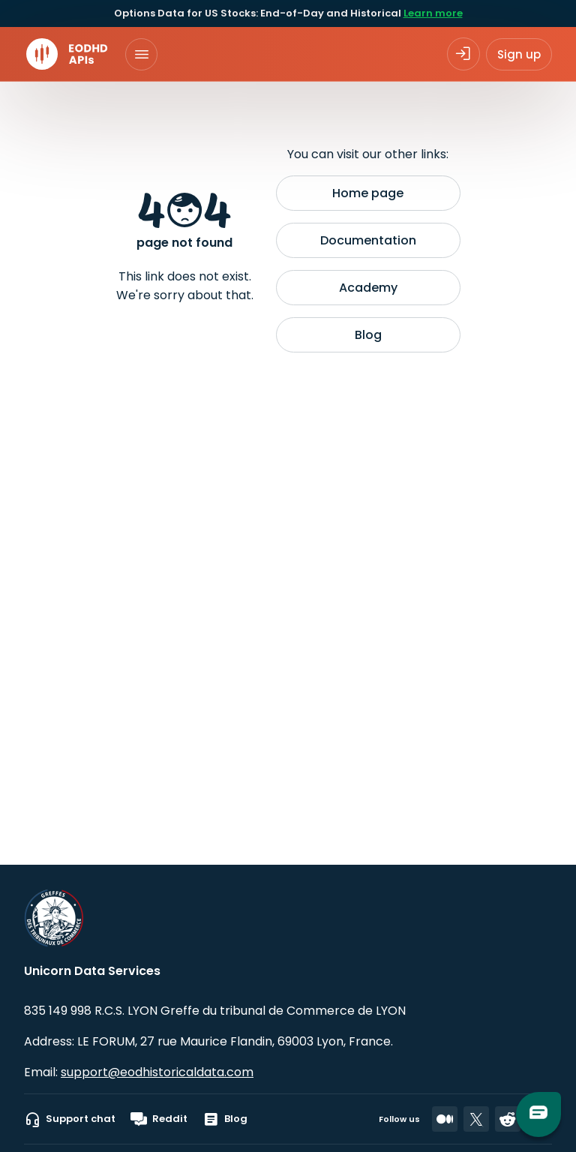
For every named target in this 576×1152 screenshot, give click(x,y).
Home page (368, 193)
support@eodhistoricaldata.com (157, 1072)
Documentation (368, 240)
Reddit (159, 1119)
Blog (368, 335)
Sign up (519, 54)
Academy (368, 287)
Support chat (70, 1119)
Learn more (433, 13)
